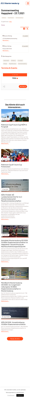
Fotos (3, 25)
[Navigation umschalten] (28, 3)
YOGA (14, 78)
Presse (5, 63)
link (10, 21)
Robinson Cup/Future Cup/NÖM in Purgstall (14, 126)
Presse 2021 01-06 (7, 48)
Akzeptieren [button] (20, 395)
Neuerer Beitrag (7, 36)
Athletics (4, 17)
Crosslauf (20, 60)
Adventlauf (6, 60)
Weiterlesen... (6, 50)
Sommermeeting (19, 17)
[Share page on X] (27, 28)
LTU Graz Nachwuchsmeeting (10, 38)
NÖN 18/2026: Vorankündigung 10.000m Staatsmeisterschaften (13, 323)
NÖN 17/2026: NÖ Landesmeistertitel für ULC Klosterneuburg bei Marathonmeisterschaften (11, 198)
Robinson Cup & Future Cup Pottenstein (11, 166)
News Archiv (15, 339)
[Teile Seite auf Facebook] (24, 28)
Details (23, 86)
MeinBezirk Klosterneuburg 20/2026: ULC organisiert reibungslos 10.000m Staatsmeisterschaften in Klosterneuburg (11, 287)
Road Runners (11, 17)
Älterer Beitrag (7, 46)
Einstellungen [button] (10, 395)
